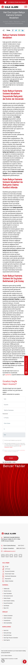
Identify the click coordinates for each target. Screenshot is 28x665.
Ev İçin (6, 566)
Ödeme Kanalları (9, 581)
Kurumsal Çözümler (9, 571)
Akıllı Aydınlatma (8, 623)
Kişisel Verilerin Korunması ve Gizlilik (9, 658)
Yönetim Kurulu (7, 591)
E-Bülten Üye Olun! (26, 366)
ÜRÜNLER (4, 612)
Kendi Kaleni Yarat (9, 574)
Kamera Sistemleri (8, 615)
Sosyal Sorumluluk (8, 603)
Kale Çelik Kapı (7, 633)
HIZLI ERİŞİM (5, 563)
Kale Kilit (6, 630)
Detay (10, 447)
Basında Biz (8, 578)
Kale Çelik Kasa (7, 635)
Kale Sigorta (7, 640)
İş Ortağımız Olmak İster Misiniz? (17, 2)
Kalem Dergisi (7, 598)
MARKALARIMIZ (6, 627)
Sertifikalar (6, 605)
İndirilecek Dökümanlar (10, 576)
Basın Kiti (6, 608)
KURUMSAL (5, 585)
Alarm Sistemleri (8, 618)
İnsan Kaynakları (8, 593)
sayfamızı (8, 375)
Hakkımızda (6, 588)
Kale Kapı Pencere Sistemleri (11, 638)
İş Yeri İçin (7, 569)
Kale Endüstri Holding (9, 601)
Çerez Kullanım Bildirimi (6, 655)
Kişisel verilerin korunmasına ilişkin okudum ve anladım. (14, 451)
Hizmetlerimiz (7, 620)
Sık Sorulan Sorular (8, 596)
